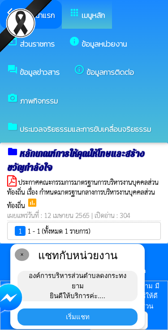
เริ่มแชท (78, 317)
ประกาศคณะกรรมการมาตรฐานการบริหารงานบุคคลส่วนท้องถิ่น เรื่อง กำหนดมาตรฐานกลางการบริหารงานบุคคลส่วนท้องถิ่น (83, 193)
